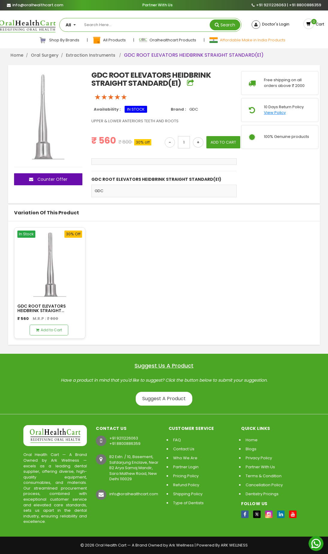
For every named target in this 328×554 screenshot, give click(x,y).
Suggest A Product (164, 398)
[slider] (110, 97)
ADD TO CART (223, 142)
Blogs (251, 449)
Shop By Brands (59, 40)
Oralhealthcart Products (168, 40)
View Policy (275, 112)
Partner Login (186, 467)
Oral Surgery (44, 55)
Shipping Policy (187, 494)
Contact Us (183, 449)
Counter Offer (48, 179)
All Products (109, 40)
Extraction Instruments (91, 55)
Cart (319, 24)
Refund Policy (186, 485)
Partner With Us (157, 5)
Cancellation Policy (264, 485)
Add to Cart (49, 329)
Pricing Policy (186, 476)
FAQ (177, 440)
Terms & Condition (264, 476)
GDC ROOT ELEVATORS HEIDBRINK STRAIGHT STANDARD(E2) (41, 310)
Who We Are (185, 458)
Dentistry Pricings (262, 494)
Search (227, 25)
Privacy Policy (259, 458)
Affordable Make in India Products (247, 40)
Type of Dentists (188, 503)
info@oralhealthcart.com (133, 494)
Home (16, 55)
